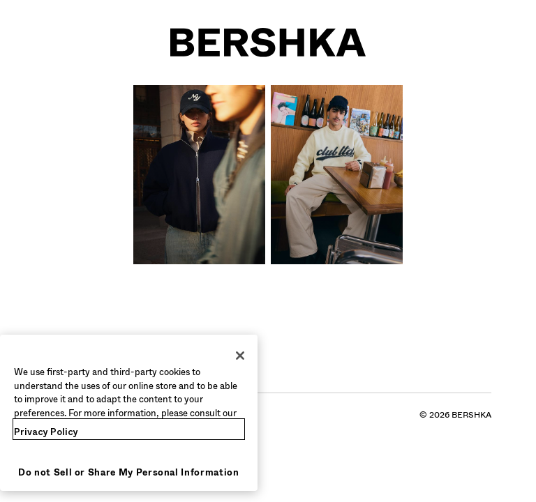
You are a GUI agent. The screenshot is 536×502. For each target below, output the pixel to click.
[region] (129, 413)
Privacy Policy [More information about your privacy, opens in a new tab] (46, 432)
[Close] (240, 355)
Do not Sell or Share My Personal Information (128, 472)
